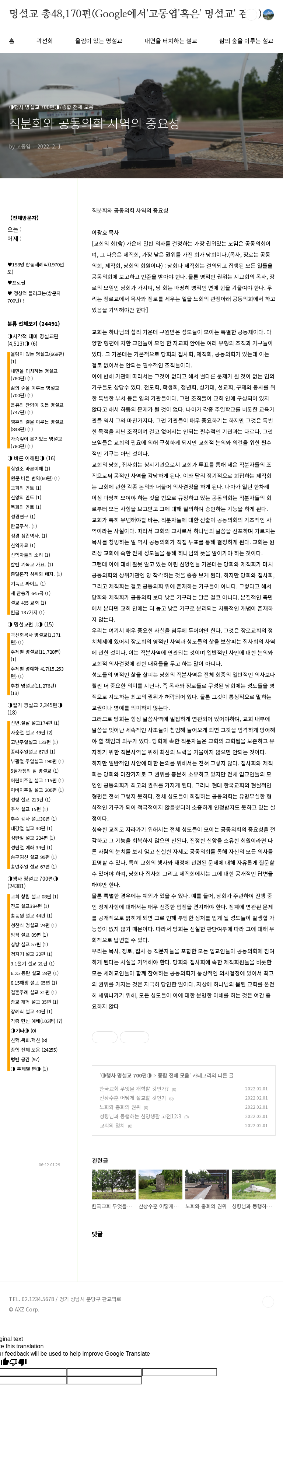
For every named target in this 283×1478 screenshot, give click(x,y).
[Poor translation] (18, 1363)
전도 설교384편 (30, 905)
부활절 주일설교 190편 (37, 761)
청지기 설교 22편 (31, 953)
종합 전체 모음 (173, 1075)
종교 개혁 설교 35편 (34, 1001)
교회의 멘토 (26, 487)
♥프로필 (16, 282)
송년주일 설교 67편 (34, 866)
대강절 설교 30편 (31, 828)
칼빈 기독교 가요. (32, 564)
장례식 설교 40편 (31, 1011)
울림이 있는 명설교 (98, 40)
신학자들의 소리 (30, 554)
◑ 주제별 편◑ (29, 1068)
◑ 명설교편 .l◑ (30, 624)
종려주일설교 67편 (33, 751)
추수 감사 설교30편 (34, 818)
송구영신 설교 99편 (34, 856)
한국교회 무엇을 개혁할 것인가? (134, 1088)
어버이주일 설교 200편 (37, 789)
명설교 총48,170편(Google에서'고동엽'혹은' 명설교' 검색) (135, 14)
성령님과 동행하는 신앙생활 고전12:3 (140, 1116)
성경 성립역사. (29, 535)
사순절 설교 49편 (31, 732)
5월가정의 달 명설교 (35, 770)
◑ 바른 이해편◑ (31, 458)
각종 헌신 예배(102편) (36, 1020)
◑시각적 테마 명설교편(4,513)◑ (33, 339)
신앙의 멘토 (26, 497)
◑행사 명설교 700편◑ (126, 1075)
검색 (251, 14)
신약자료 (23, 545)
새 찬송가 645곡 (30, 593)
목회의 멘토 (26, 506)
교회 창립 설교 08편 (34, 896)
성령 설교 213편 (30, 799)
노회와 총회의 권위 (120, 1107)
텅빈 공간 (25, 1059)
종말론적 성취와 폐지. (36, 573)
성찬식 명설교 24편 (34, 925)
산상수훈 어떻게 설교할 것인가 (132, 1097)
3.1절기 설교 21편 (33, 963)
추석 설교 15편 (29, 809)
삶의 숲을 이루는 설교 (246, 40)
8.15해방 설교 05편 (34, 982)
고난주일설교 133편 (34, 741)
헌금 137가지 (28, 612)
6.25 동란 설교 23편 (35, 972)
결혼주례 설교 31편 (34, 992)
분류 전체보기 (33, 323)
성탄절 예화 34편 (31, 847)
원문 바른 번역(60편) (35, 478)
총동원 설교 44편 (31, 915)
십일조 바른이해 (30, 468)
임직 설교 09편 (29, 934)
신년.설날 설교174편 (35, 722)
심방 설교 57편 (29, 944)
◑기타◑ (23, 1030)
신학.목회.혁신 (29, 1040)
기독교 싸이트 (28, 583)
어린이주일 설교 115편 (37, 780)
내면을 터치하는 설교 (170, 40)
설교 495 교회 (28, 602)
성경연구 (23, 516)
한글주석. (24, 526)
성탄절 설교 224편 (33, 837)
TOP (268, 1302)
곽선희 (44, 40)
